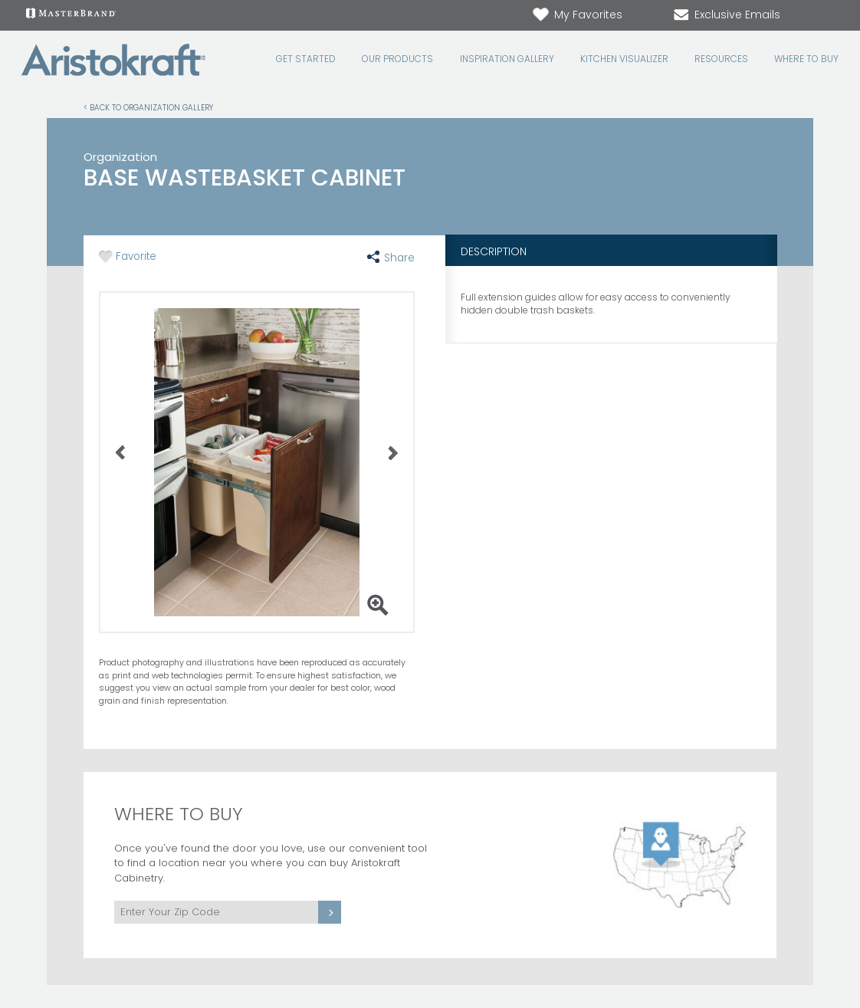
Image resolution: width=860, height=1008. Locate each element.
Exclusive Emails (725, 14)
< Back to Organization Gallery (148, 107)
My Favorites (576, 14)
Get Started (306, 59)
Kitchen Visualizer (624, 59)
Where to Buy (806, 59)
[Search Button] (829, 15)
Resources (721, 59)
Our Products (397, 59)
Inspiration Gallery (507, 59)
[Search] (814, 16)
